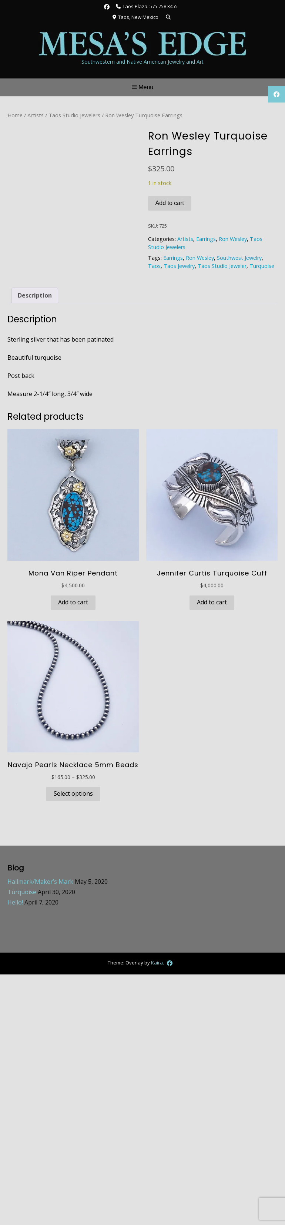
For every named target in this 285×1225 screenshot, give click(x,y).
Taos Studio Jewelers (74, 115)
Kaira (157, 962)
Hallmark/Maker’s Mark (40, 881)
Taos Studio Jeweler (222, 265)
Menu (142, 87)
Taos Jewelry (179, 265)
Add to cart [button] (73, 602)
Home (15, 115)
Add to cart (169, 203)
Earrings (206, 238)
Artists (35, 115)
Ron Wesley (233, 238)
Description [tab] (35, 295)
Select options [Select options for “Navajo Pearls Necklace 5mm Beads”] (73, 793)
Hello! (15, 902)
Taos (154, 265)
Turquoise (261, 265)
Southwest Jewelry (239, 257)
